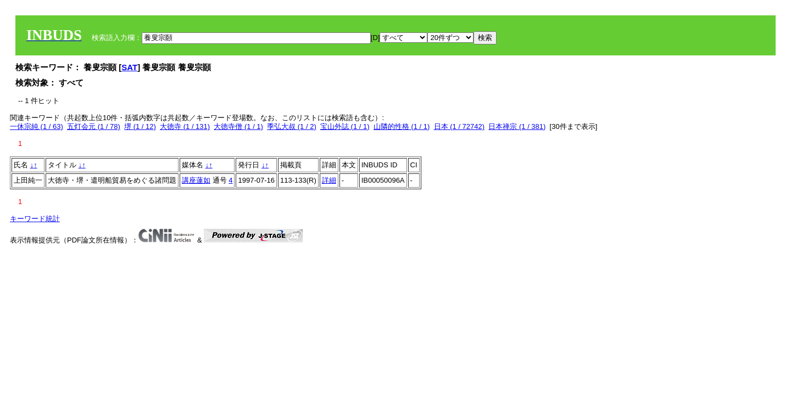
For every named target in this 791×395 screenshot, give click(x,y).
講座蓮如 (196, 180)
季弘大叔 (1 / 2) (291, 126)
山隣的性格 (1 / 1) (402, 126)
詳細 (329, 180)
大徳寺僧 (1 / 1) (238, 126)
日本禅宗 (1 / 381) (516, 126)
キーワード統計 (35, 219)
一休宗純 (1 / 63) (36, 126)
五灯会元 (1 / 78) (93, 126)
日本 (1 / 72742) (459, 126)
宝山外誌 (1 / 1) (345, 126)
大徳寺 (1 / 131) (185, 126)
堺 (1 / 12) (140, 126)
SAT (129, 67)
